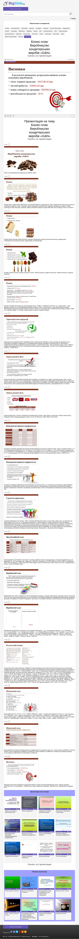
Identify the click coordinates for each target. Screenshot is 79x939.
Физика (29, 34)
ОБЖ (48, 31)
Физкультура (36, 34)
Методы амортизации (44, 856)
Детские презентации (54, 28)
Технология (23, 34)
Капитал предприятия (27, 811)
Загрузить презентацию (15, 9)
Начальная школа (40, 31)
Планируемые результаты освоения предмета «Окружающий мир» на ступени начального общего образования (29, 916)
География (37, 28)
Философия (44, 34)
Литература (8, 31)
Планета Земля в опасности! (12, 891)
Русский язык (15, 34)
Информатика (64, 28)
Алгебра (7, 28)
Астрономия (24, 28)
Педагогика (7, 34)
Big (17, 3)
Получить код (9, 59)
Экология (69, 34)
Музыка (28, 31)
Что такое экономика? (61, 856)
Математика (15, 31)
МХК (33, 31)
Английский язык (15, 28)
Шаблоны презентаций (59, 34)
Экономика (7, 36)
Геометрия (44, 28)
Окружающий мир (65, 31)
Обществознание (55, 31)
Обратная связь (25, 936)
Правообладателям (14, 936)
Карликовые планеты (61, 913)
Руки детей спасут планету (62, 891)
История (72, 28)
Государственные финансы (11, 856)
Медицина (22, 31)
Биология (31, 28)
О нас (5, 936)
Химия (50, 34)
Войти (73, 18)
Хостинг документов (43, 936)
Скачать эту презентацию (39, 56)
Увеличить (71, 59)
